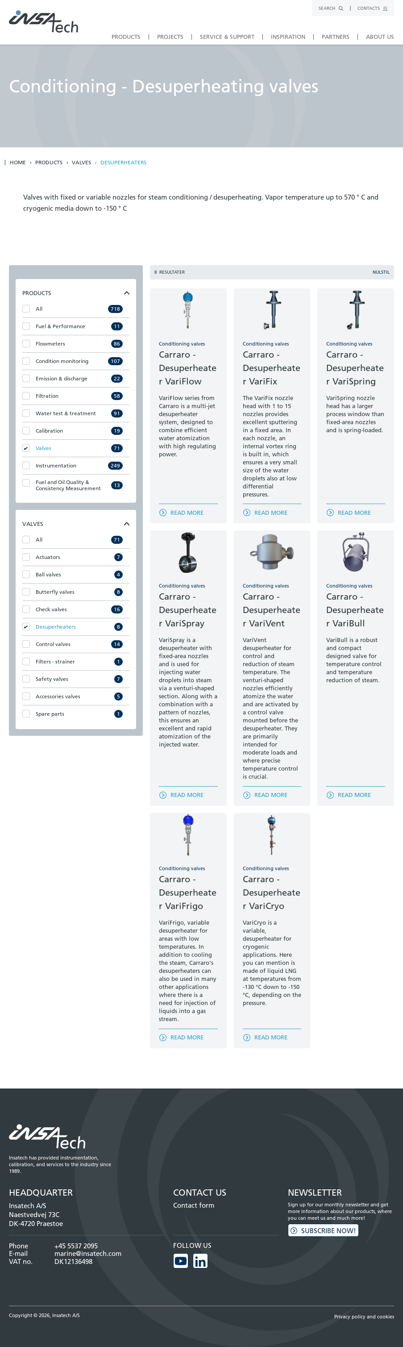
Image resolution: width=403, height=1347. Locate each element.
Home (18, 162)
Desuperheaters (123, 162)
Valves (81, 162)
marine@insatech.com (87, 1253)
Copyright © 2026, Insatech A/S (44, 1315)
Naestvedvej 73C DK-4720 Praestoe (36, 1219)
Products (48, 162)
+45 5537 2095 (76, 1246)
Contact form (193, 1205)
